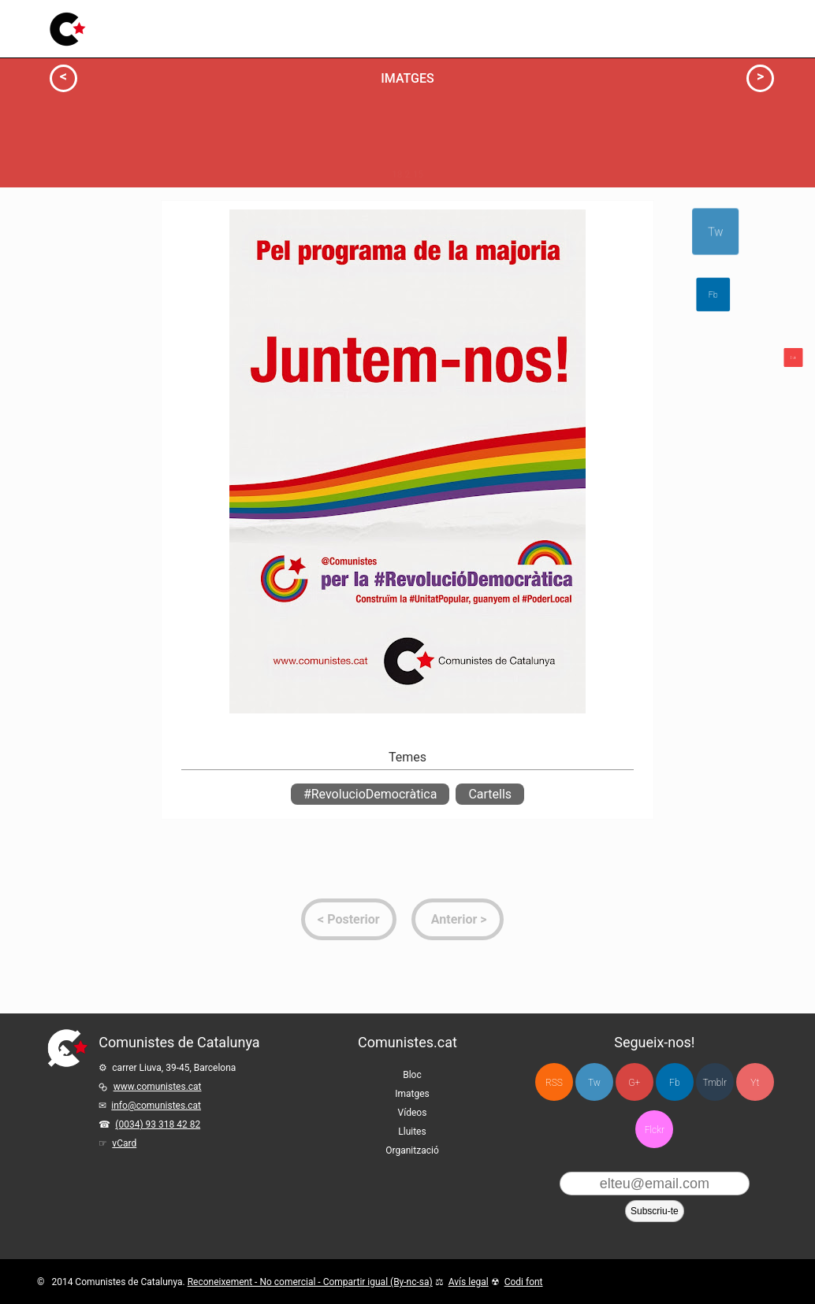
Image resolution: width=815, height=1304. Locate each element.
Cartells (490, 794)
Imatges (271, 26)
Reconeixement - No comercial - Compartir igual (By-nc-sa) (310, 1281)
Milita (216, 357)
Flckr (654, 1129)
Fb (674, 1082)
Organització (411, 1150)
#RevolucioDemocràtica (370, 794)
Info (103, 231)
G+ (634, 1082)
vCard (124, 1143)
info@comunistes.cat (156, 1105)
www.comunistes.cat (158, 1086)
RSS (554, 1082)
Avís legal (468, 1281)
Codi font (523, 1281)
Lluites (380, 19)
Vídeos (328, 24)
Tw (712, 231)
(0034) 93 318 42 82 (157, 1124)
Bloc (221, 27)
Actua (99, 203)
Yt (754, 1082)
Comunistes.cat (407, 1042)
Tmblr (715, 1082)
